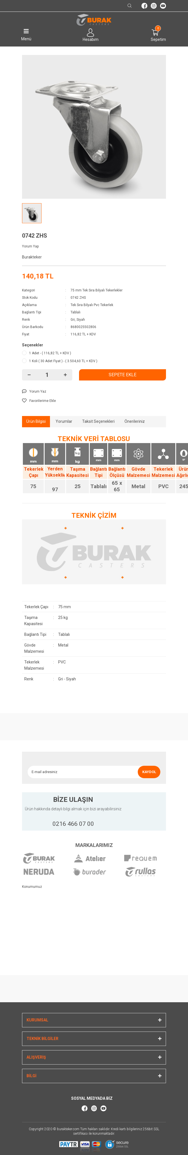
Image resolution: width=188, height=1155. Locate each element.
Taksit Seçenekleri (98, 421)
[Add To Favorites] (94, 400)
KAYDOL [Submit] (149, 772)
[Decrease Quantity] (29, 374)
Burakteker (32, 257)
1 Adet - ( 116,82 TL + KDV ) (50, 353)
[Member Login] (90, 32)
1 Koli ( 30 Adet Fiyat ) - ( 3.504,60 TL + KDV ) (63, 361)
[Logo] (94, 20)
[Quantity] (47, 374)
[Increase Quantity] (65, 374)
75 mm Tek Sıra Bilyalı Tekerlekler (97, 290)
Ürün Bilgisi (36, 421)
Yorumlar (64, 421)
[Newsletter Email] (83, 772)
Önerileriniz (134, 421)
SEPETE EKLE (122, 374)
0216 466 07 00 (73, 823)
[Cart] (156, 32)
